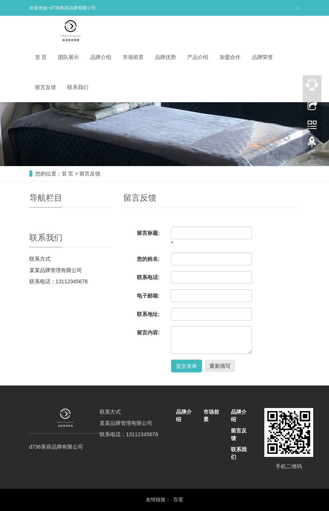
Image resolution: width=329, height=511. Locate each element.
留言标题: (148, 233)
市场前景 (133, 57)
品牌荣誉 (262, 57)
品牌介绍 (100, 57)
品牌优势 (165, 57)
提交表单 (186, 366)
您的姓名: (148, 259)
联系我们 (77, 87)
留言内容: (148, 333)
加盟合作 (230, 57)
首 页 (41, 57)
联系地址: (148, 314)
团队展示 (68, 57)
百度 (178, 499)
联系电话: (148, 277)
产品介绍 (197, 57)
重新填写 (219, 366)
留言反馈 (45, 87)
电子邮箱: (148, 296)
